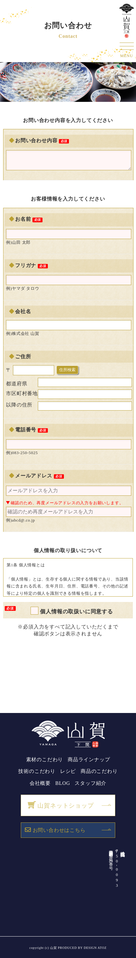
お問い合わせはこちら (55, 830)
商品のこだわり (99, 771)
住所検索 (67, 369)
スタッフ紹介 (90, 783)
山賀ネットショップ (60, 805)
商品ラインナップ (89, 759)
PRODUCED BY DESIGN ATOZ (82, 947)
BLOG (62, 783)
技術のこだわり (36, 771)
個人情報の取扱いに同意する (76, 611)
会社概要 (40, 783)
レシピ (68, 771)
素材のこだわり (44, 759)
